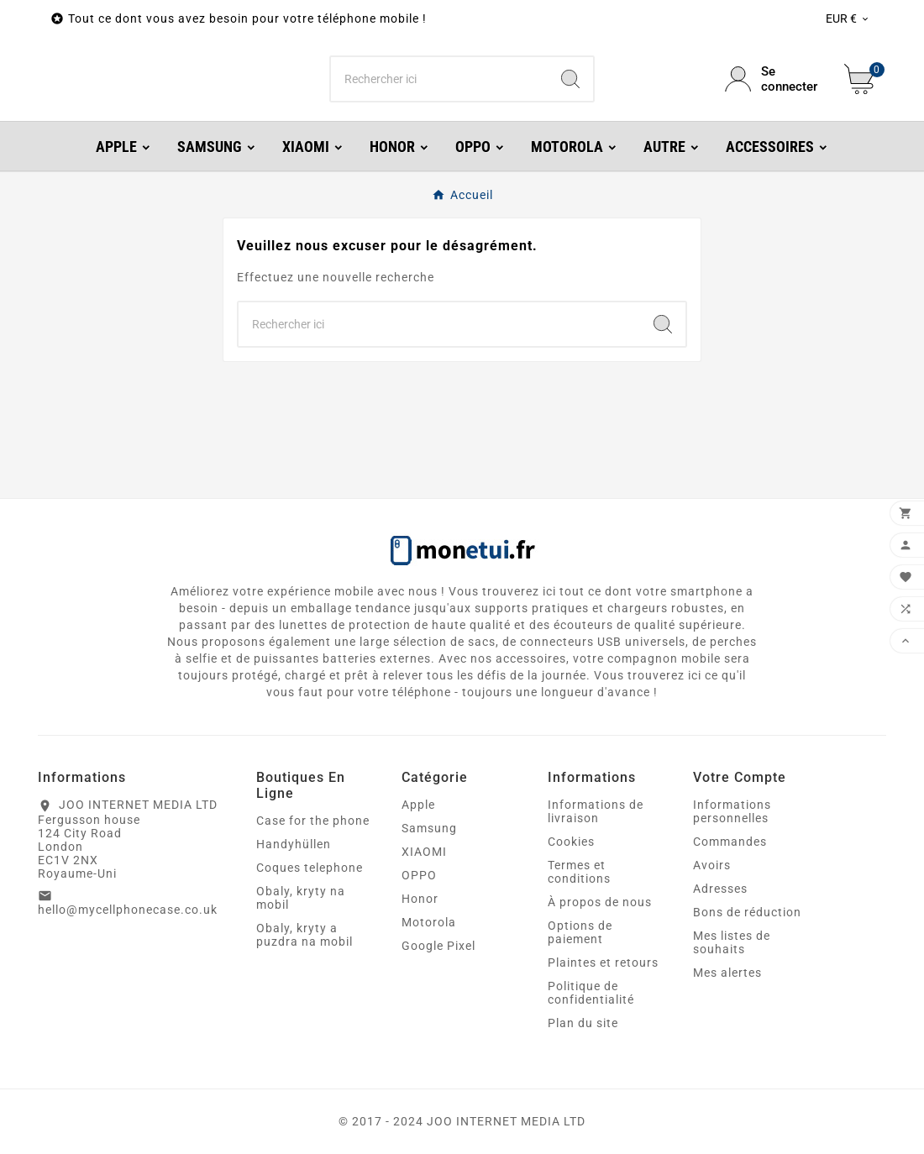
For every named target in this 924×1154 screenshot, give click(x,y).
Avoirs (712, 865)
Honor (420, 898)
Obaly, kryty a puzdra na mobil (304, 934)
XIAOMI (424, 851)
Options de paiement (580, 932)
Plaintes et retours (603, 962)
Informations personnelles (732, 811)
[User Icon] (774, 79)
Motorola (429, 922)
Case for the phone (313, 820)
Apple (418, 804)
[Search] (570, 79)
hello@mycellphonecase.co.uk (128, 909)
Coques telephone (309, 867)
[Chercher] (440, 79)
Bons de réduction (747, 912)
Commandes (730, 841)
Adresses (720, 888)
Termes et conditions (579, 871)
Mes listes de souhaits (731, 942)
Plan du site (583, 1023)
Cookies (571, 841)
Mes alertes (727, 972)
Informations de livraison (595, 811)
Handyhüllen (293, 844)
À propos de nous (600, 902)
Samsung (429, 828)
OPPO (419, 875)
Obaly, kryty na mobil (300, 897)
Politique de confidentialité (591, 992)
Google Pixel (438, 945)
